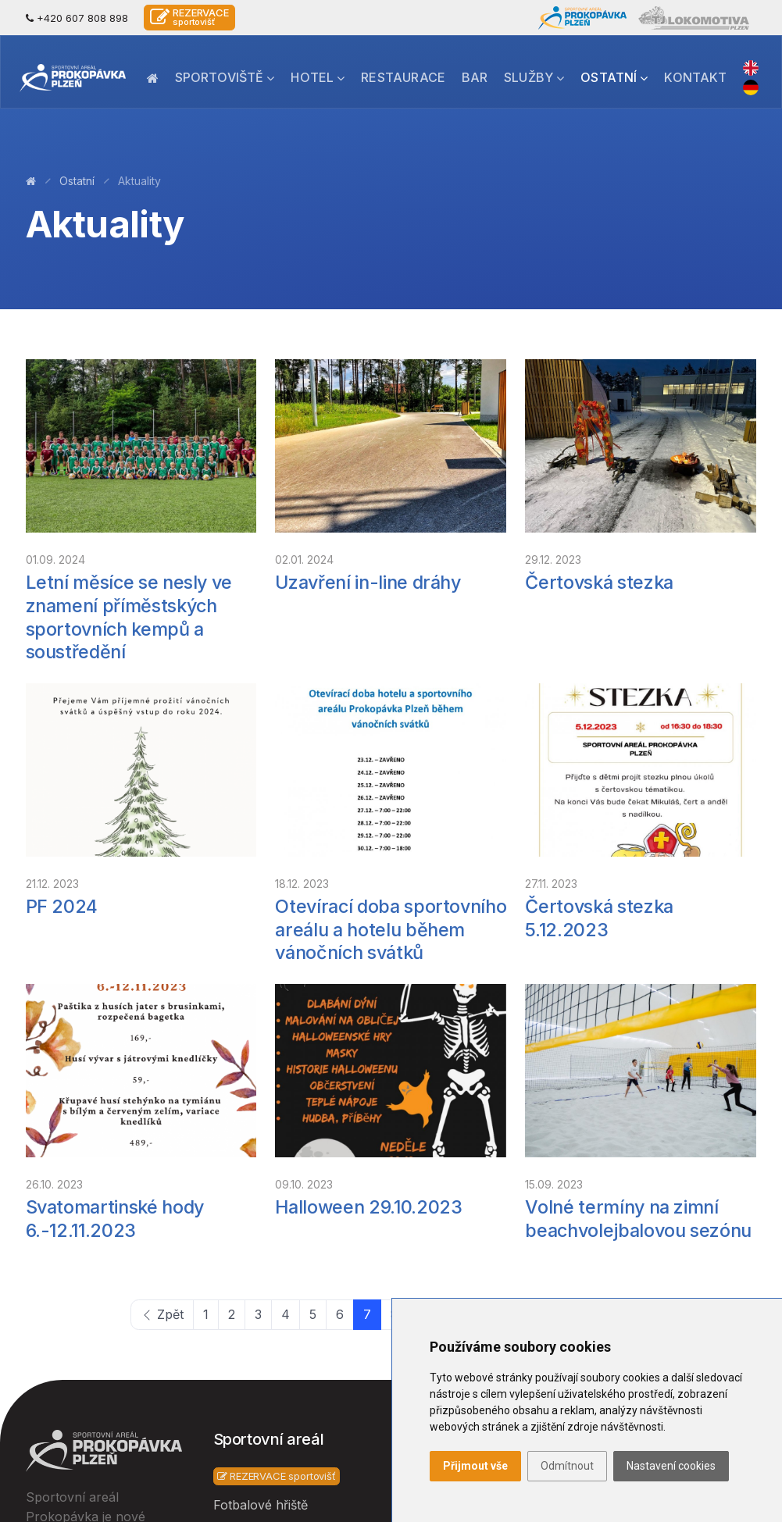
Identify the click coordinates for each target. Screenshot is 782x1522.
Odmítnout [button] (567, 1466)
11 (483, 1007)
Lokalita (423, 1209)
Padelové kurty (258, 1412)
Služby (534, 77)
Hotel (318, 77)
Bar (475, 77)
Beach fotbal (251, 1328)
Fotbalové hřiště (260, 1198)
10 (452, 1007)
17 (677, 1007)
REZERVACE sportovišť (276, 1169)
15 (612, 1007)
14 (580, 1007)
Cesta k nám (626, 1230)
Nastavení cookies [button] (671, 1466)
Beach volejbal (256, 1295)
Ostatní (614, 77)
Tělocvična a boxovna (279, 1263)
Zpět (162, 1007)
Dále (725, 1007)
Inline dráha (248, 1445)
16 (645, 1007)
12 (515, 1007)
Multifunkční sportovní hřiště (280, 1370)
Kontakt (695, 77)
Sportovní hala (257, 1231)
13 (547, 1007)
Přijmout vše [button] (475, 1466)
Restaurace (403, 77)
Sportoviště (225, 77)
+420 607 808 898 (77, 18)
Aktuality (426, 1241)
